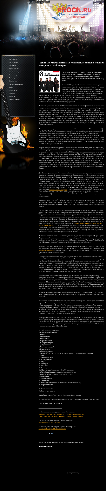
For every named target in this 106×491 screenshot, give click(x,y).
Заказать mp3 (13, 81)
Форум (11, 87)
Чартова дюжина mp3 (16, 84)
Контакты (12, 96)
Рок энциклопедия (15, 72)
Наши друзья (13, 90)
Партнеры (12, 93)
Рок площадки (13, 75)
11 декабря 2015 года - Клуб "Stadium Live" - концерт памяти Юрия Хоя (61, 414)
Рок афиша (12, 65)
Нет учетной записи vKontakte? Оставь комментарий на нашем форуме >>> (62, 442)
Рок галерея (13, 78)
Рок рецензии (13, 62)
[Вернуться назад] (73, 473)
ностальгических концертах (58, 190)
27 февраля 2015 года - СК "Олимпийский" (52, 429)
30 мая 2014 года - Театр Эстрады (49, 422)
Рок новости (13, 59)
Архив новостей (14, 68)
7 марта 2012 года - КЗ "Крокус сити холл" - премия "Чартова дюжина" (61, 416)
